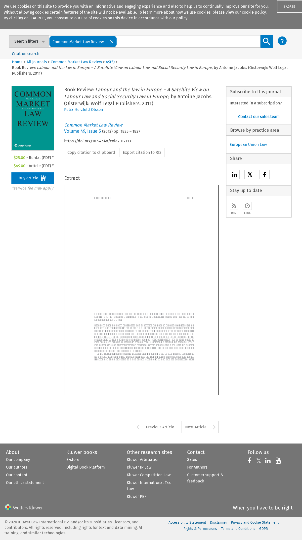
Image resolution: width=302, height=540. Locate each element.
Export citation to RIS (142, 152)
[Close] (112, 41)
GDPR (263, 529)
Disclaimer (218, 522)
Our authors (16, 467)
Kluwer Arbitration (143, 459)
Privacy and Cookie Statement (255, 522)
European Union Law (248, 144)
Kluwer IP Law (139, 467)
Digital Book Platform (85, 467)
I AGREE (289, 6)
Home (17, 62)
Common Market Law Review (76, 62)
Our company (18, 459)
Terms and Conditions (238, 529)
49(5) (110, 62)
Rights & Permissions (200, 529)
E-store (72, 459)
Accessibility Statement (187, 522)
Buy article (32, 178)
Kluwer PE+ (136, 496)
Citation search (25, 53)
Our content (16, 475)
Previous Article (160, 427)
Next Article (196, 427)
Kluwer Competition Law (149, 475)
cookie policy (254, 12)
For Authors (197, 467)
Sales (192, 459)
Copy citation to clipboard (91, 152)
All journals (37, 62)
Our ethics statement (25, 482)
